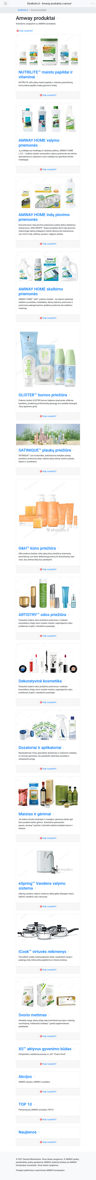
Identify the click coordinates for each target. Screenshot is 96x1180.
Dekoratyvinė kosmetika (40, 681)
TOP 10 (25, 1104)
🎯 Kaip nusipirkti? (24, 31)
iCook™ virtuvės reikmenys (42, 951)
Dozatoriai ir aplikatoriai (40, 747)
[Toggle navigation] (5, 3)
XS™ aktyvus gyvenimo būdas (45, 1048)
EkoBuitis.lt (23, 10)
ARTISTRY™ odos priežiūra (42, 614)
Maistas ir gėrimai (35, 814)
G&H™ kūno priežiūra (37, 548)
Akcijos (25, 1076)
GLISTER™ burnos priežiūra (43, 394)
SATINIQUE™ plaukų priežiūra (45, 450)
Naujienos (28, 1132)
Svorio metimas (33, 1015)
